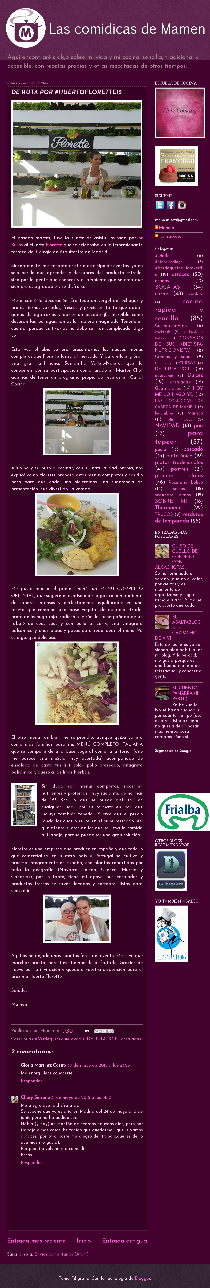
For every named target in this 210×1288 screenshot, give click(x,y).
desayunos (164, 376)
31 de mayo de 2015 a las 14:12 (81, 1097)
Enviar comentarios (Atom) (61, 1254)
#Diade (162, 256)
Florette (55, 245)
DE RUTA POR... (103, 1039)
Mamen (166, 228)
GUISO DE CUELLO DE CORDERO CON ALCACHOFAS (176, 557)
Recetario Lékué (186, 482)
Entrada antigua (124, 1241)
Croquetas (163, 363)
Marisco (195, 413)
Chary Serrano (35, 1097)
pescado (193, 449)
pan (198, 426)
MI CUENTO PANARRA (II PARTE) (185, 693)
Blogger (142, 1278)
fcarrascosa (170, 236)
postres (179, 469)
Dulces (195, 375)
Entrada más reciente (36, 1241)
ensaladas (131, 1039)
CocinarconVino (171, 326)
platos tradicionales (179, 462)
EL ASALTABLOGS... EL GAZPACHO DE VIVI (178, 628)
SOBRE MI (171, 501)
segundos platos (173, 495)
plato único (179, 456)
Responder (31, 1081)
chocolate (194, 294)
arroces (180, 274)
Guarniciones (168, 388)
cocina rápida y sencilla (179, 310)
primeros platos (179, 476)
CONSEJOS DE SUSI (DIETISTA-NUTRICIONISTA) (179, 344)
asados (162, 281)
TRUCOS (164, 514)
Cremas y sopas (173, 357)
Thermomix (168, 508)
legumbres (164, 414)
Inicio (84, 1241)
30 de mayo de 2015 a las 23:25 (98, 1065)
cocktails (162, 332)
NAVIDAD (167, 426)
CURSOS (187, 363)
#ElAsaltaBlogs (168, 262)
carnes (162, 294)
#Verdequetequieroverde (60, 1039)
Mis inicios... (179, 420)
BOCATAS (167, 287)
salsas (179, 489)
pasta (160, 449)
